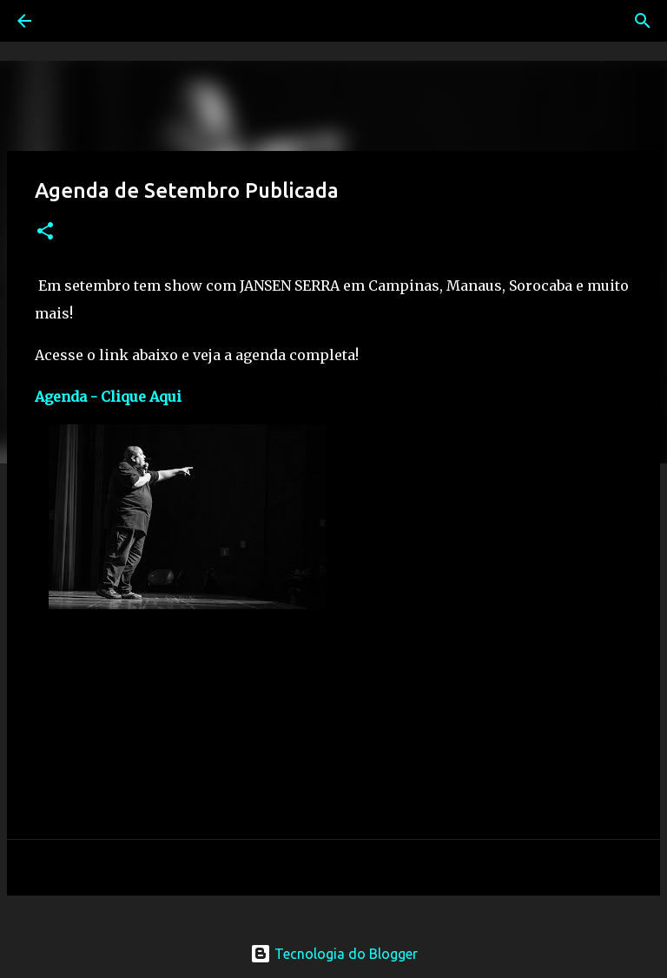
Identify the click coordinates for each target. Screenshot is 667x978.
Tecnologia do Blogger (334, 954)
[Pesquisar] (73, 21)
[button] (45, 232)
